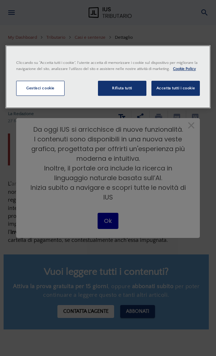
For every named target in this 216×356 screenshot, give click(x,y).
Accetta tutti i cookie (175, 88)
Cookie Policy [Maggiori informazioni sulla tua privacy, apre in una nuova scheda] (184, 68)
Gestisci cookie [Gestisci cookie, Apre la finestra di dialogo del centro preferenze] (40, 88)
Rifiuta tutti (122, 88)
